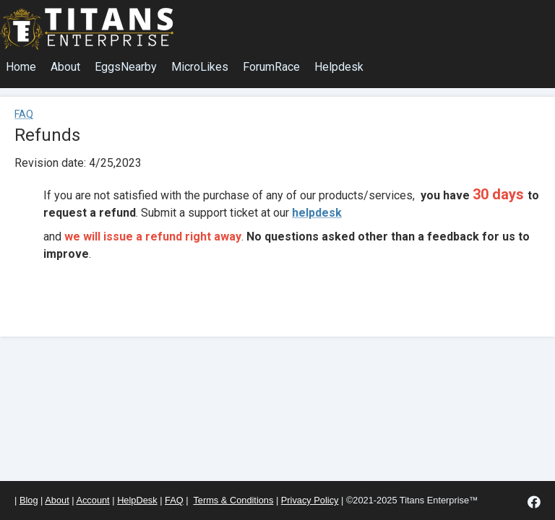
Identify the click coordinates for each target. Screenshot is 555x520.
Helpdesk (338, 67)
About (65, 67)
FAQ (23, 114)
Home (21, 67)
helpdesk (317, 213)
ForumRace (271, 67)
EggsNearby (126, 67)
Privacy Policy (310, 500)
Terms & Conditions (233, 500)
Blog (29, 500)
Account (92, 500)
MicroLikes (199, 67)
